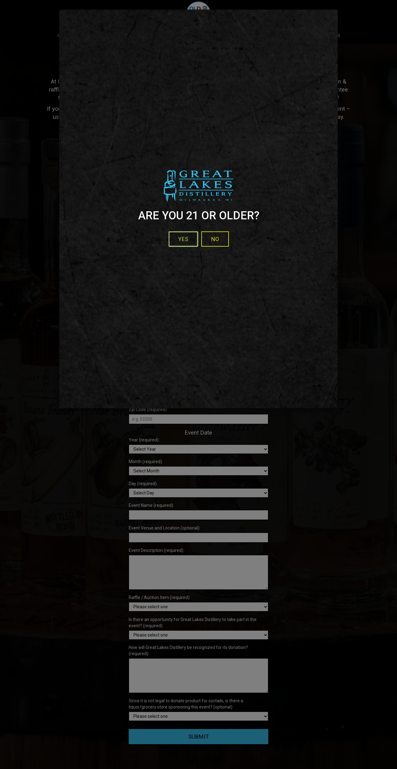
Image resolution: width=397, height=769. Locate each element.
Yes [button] (183, 239)
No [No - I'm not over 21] (215, 239)
